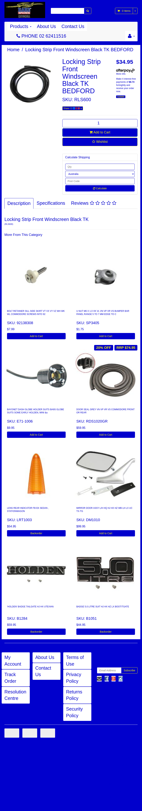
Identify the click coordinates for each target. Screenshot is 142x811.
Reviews (93, 203)
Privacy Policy (73, 678)
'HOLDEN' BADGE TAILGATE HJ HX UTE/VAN (30, 606)
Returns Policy (74, 695)
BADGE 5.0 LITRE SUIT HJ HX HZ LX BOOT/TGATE (102, 606)
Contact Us (72, 26)
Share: (72, 108)
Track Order (10, 678)
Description (19, 203)
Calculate (100, 188)
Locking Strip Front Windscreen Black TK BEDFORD (79, 49)
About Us (46, 26)
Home (13, 49)
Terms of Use (75, 661)
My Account (12, 661)
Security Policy (74, 712)
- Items (124, 10)
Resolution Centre (15, 695)
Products (20, 26)
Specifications (51, 203)
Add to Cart (99, 132)
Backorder (36, 533)
